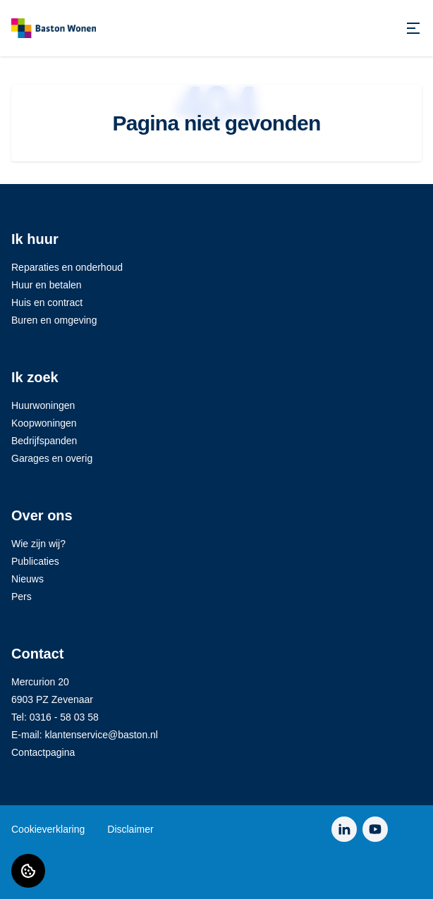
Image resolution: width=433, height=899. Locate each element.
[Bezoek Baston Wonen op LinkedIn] (344, 829)
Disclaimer (130, 829)
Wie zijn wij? (38, 543)
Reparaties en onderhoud (67, 267)
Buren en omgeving (54, 320)
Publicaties (35, 561)
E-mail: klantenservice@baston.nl (84, 734)
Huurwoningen (43, 405)
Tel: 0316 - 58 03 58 (55, 717)
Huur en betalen (46, 285)
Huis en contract (47, 302)
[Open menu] (413, 28)
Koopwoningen (44, 423)
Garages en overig (51, 458)
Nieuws (27, 579)
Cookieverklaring (48, 829)
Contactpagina (43, 752)
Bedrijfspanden (44, 440)
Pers (21, 596)
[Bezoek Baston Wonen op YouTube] (375, 829)
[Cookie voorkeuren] (28, 871)
